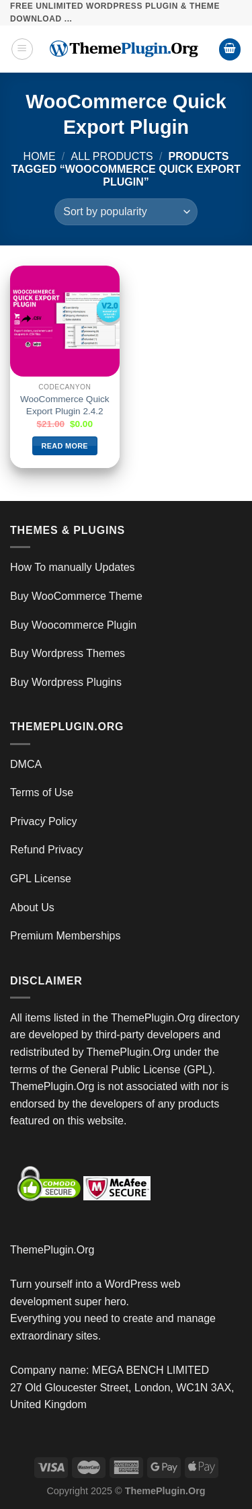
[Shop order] (125, 211)
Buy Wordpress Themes (67, 653)
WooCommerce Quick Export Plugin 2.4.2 (65, 405)
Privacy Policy (43, 821)
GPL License (40, 878)
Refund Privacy (46, 849)
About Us (32, 907)
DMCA (26, 764)
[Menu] (22, 49)
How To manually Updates (72, 567)
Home (40, 156)
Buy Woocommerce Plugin (73, 625)
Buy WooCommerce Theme (76, 596)
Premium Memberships (65, 935)
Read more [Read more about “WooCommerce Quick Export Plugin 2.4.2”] (65, 446)
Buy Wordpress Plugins (66, 682)
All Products (112, 156)
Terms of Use (41, 792)
